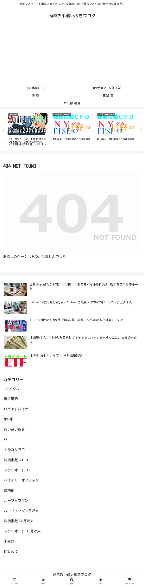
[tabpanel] (27, 129)
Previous (3, 130)
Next (141, 130)
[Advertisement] (72, 55)
